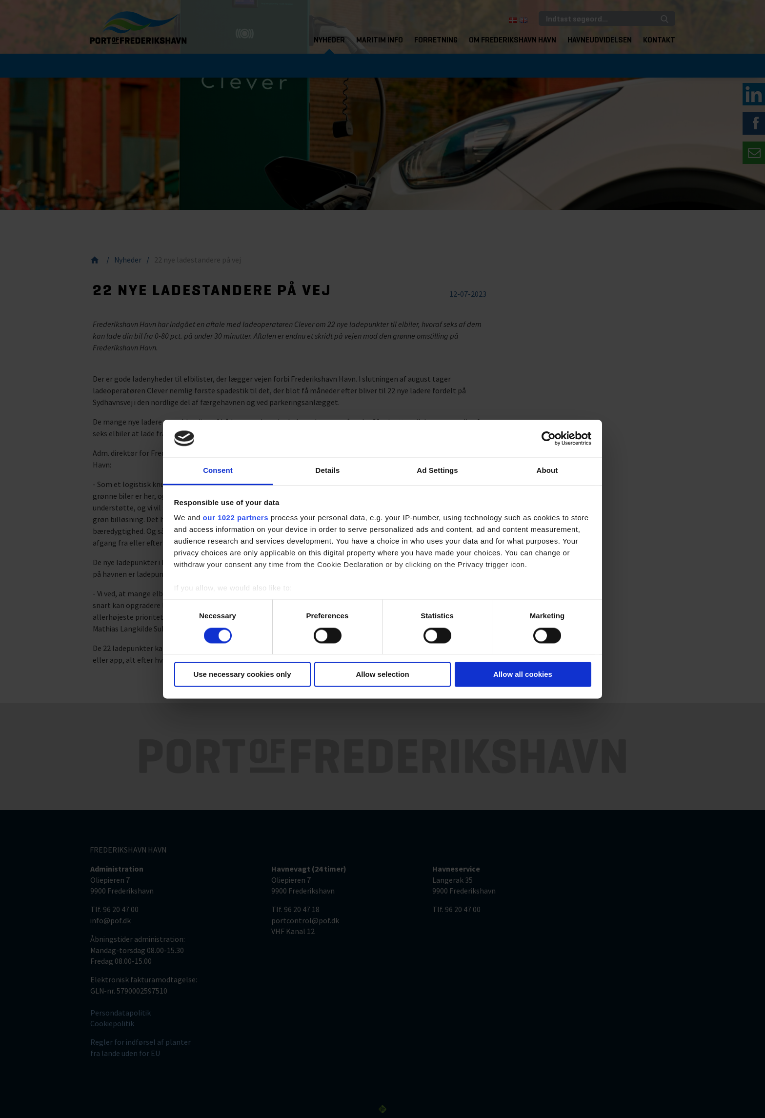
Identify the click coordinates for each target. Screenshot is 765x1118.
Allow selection (382, 675)
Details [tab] (328, 471)
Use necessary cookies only (242, 675)
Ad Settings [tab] (437, 471)
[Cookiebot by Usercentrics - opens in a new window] (548, 438)
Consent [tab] (218, 471)
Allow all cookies (522, 675)
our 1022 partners (235, 518)
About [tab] (547, 471)
